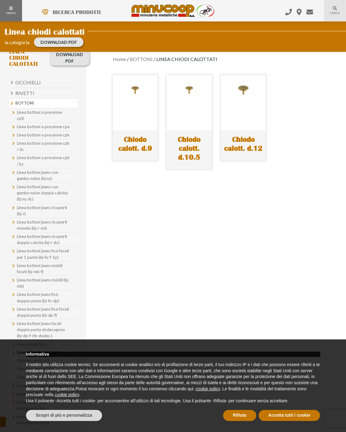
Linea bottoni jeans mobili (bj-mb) (43, 283)
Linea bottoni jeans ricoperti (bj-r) (42, 210)
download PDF (58, 42)
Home (119, 59)
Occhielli (28, 82)
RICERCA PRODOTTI (77, 12)
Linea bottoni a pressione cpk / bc (43, 160)
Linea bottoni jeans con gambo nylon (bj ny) (37, 175)
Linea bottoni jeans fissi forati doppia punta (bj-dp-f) (43, 312)
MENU (11, 11)
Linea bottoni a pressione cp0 (39, 115)
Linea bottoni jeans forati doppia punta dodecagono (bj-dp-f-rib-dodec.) (41, 329)
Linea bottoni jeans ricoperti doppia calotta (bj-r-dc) (42, 239)
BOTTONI (141, 59)
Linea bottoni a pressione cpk (43, 134)
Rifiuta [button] (239, 415)
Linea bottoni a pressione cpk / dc (43, 146)
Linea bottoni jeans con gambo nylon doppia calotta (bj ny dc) (42, 192)
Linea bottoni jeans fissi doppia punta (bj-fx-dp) (38, 297)
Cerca (332, 14)
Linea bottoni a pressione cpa (43, 126)
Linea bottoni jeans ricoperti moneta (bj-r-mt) (42, 225)
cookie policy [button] (208, 388)
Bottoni (24, 103)
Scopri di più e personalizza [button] (64, 415)
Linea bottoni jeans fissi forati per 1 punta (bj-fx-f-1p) (43, 253)
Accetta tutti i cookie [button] (289, 415)
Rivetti (24, 93)
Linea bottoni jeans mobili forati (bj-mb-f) (40, 268)
